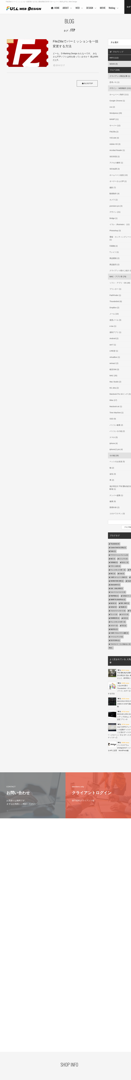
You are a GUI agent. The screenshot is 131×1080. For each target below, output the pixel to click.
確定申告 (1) (114, 629)
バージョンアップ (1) (117, 636)
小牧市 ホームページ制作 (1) (119, 577)
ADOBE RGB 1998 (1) (117, 581)
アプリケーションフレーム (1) (119, 555)
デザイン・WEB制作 (123, 1048)
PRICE (73, 1052)
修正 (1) (113, 558)
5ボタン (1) (125, 562)
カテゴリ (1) (124, 614)
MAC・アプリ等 (121, 1052)
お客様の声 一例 (54, 1056)
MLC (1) (113, 573)
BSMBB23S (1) (115, 618)
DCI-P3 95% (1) (115, 640)
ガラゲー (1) (114, 625)
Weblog (117, 1040)
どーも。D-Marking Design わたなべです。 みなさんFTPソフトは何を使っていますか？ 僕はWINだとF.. (75, 56)
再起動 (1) (123, 607)
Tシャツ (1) (114, 614)
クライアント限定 (122, 1044)
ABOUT (90, 7)
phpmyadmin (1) (115, 584)
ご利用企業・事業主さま (57, 1048)
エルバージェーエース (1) (118, 592)
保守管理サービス (77, 1056)
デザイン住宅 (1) (115, 566)
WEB (102, 7)
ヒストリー (75, 1044)
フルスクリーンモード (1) (118, 610)
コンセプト (97, 1040)
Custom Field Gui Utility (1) (118, 547)
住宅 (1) (125, 618)
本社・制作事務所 (55, 1064)
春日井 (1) (113, 603)
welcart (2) (114, 607)
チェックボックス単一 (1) (118, 570)
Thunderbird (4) (115, 544)
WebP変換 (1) (114, 596)
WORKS (74, 1048)
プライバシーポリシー (11, 1043)
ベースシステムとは (78, 1040)
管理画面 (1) (114, 562)
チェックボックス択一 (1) (118, 622)
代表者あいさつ (54, 1044)
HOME (77, 7)
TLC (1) (124, 625)
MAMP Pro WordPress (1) (118, 599)
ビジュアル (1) (123, 558)
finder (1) (113, 551)
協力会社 (52, 1052)
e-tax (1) (121, 573)
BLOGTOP (86, 83)
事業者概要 (53, 1060)
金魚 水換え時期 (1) (117, 588)
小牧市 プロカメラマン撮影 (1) (119, 633)
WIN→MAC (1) (125, 603)
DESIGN (114, 7)
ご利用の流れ (75, 1060)
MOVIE (125, 7)
